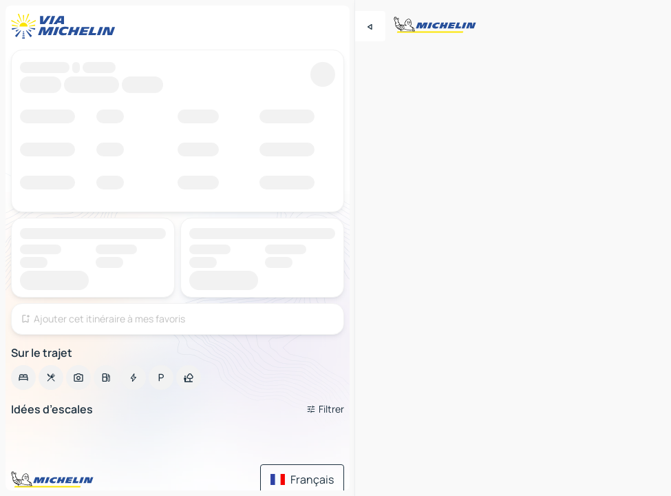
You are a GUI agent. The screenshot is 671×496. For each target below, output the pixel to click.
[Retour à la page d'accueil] (66, 26)
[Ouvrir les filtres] (325, 409)
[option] (23, 377)
